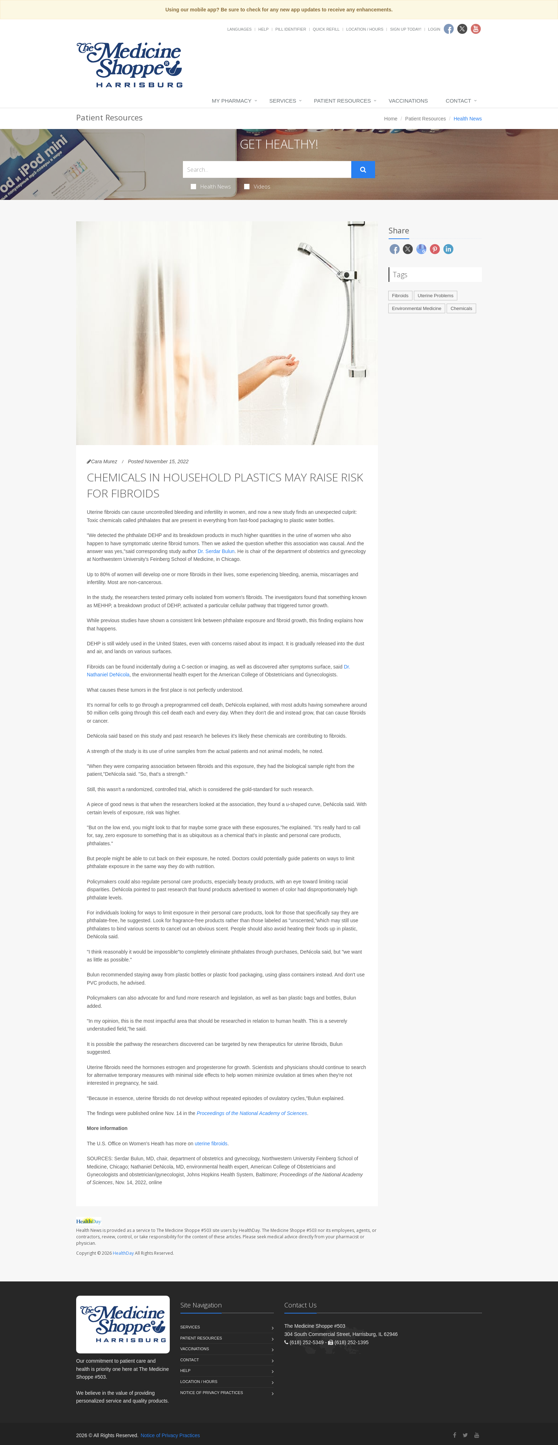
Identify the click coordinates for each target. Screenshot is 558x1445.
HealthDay (123, 1253)
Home (391, 119)
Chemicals (461, 308)
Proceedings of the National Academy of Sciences (252, 1113)
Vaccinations (408, 101)
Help (263, 29)
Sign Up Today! (405, 29)
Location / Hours (364, 29)
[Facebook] (454, 1435)
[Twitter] (465, 1435)
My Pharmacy (231, 101)
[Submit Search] (363, 169)
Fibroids (400, 295)
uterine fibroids (211, 1143)
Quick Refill (326, 29)
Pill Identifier (290, 29)
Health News (211, 186)
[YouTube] (476, 1435)
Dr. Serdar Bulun (216, 551)
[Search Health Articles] (267, 169)
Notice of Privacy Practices (211, 1392)
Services (282, 101)
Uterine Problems (435, 295)
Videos (257, 186)
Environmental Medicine (417, 308)
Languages (239, 29)
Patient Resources (342, 101)
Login (434, 29)
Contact (458, 101)
